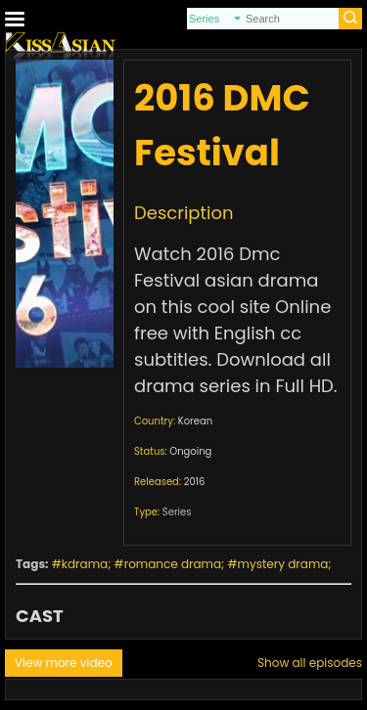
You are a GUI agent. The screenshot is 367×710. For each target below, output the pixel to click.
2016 (195, 481)
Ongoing (190, 451)
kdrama (85, 563)
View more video (64, 662)
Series (177, 512)
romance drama (172, 563)
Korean (195, 421)
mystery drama (283, 563)
